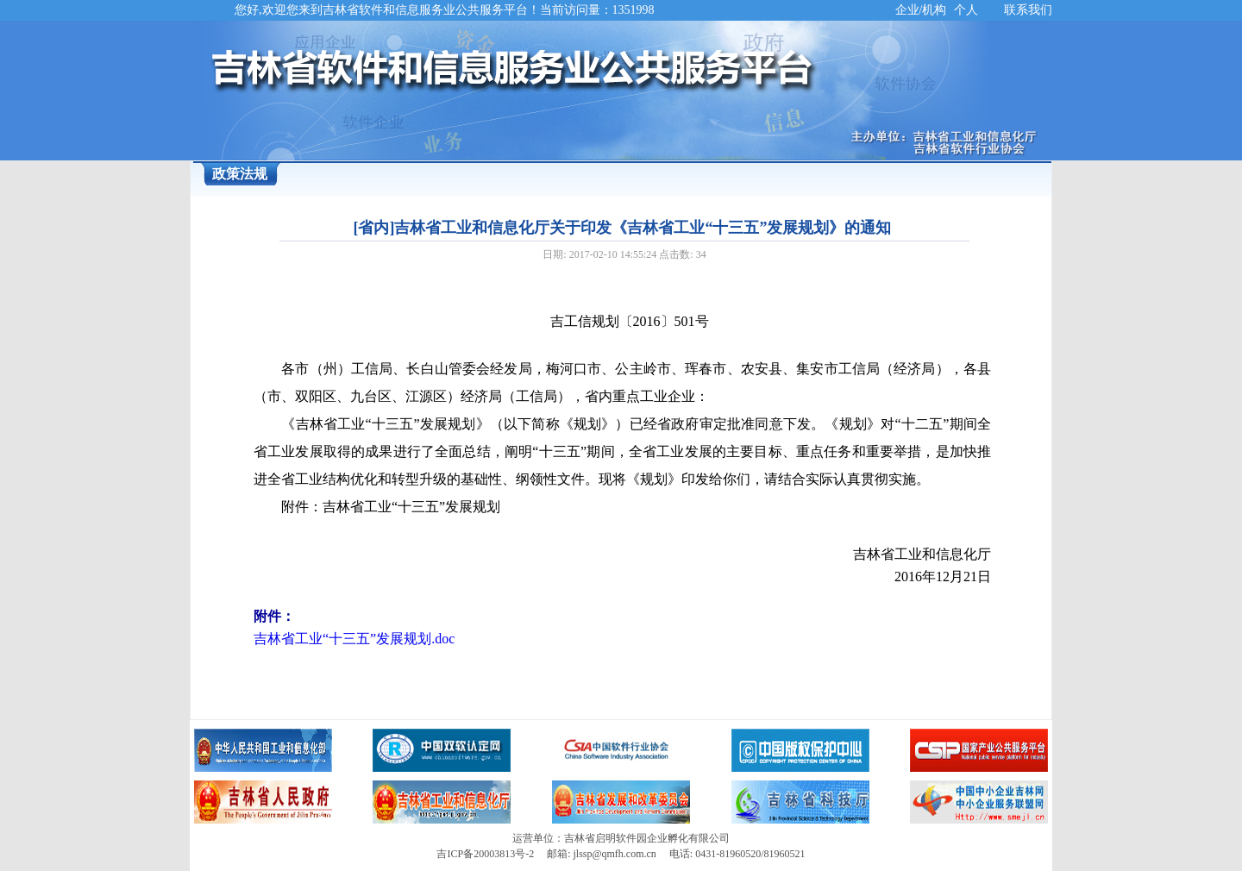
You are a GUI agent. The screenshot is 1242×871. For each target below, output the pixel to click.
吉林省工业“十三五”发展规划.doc (354, 638)
